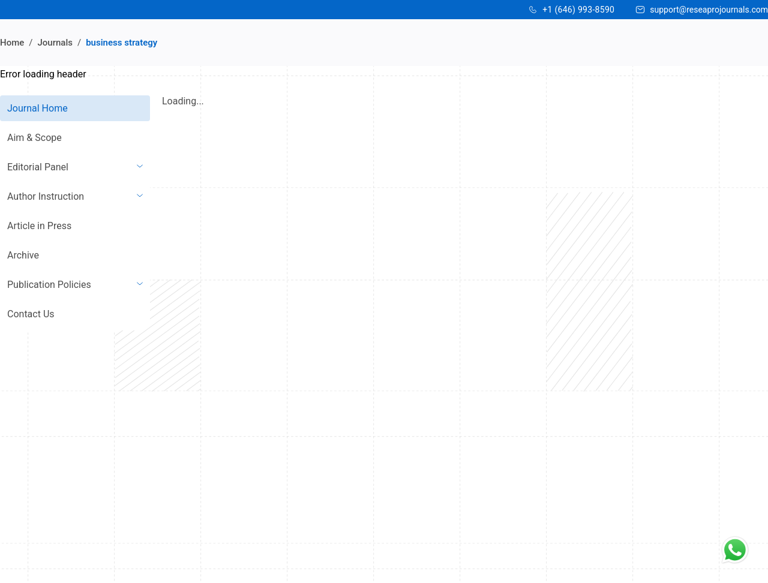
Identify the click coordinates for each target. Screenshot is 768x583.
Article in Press (39, 226)
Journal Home (37, 108)
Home (12, 42)
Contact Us (31, 314)
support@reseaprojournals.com (709, 9)
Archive (23, 255)
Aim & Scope (34, 137)
